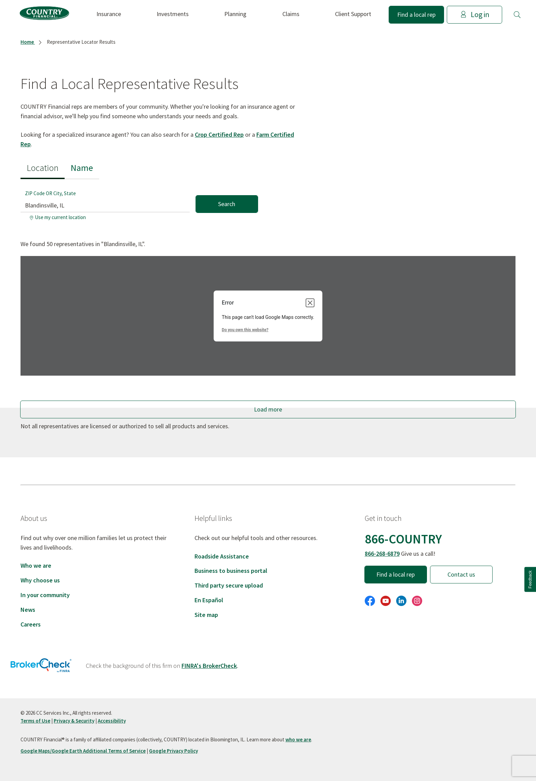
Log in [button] (474, 14)
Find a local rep (416, 14)
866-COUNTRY (403, 539)
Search (226, 204)
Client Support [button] (353, 14)
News (28, 610)
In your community (45, 595)
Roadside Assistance (222, 556)
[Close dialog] (310, 303)
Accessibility (112, 720)
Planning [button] (235, 14)
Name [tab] (82, 167)
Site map (206, 615)
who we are (298, 739)
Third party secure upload (229, 585)
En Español (209, 600)
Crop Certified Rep (219, 134)
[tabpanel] (139, 201)
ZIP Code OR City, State (50, 193)
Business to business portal (231, 571)
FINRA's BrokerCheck (209, 666)
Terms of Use (35, 720)
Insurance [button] (108, 14)
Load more (268, 409)
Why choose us (40, 580)
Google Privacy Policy (173, 751)
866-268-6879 (382, 553)
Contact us (461, 574)
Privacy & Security (74, 720)
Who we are (36, 565)
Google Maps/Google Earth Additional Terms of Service (83, 751)
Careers (31, 624)
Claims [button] (290, 14)
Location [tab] (42, 167)
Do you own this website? (245, 329)
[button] (517, 14)
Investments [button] (173, 14)
